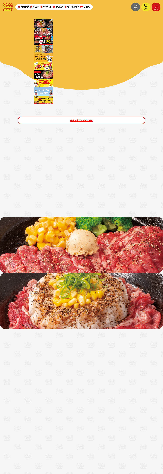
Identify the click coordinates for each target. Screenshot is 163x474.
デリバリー (58, 7)
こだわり (85, 7)
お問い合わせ (136, 7)
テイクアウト (46, 7)
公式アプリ (146, 7)
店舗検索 (23, 7)
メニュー (34, 7)
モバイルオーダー (72, 7)
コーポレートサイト (156, 7)
